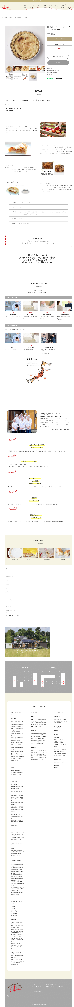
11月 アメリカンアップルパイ (20, 17)
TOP (2, 17)
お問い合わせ (60, 986)
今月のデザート (8, 17)
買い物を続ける (50, 74)
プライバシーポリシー (49, 986)
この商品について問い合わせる (54, 72)
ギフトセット (8, 596)
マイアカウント (61, 984)
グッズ (6, 572)
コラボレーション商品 (10, 580)
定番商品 (7, 584)
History (56, 5)
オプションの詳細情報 (60, 38)
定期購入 (7, 592)
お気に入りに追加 (58, 56)
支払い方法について (37, 991)
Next (42, 45)
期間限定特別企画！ (10, 576)
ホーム (34, 984)
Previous (8, 45)
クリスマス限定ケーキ (10, 600)
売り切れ (58, 62)
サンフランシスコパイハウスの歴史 (12, 615)
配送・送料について (37, 986)
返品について (50, 68)
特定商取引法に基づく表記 (53, 70)
